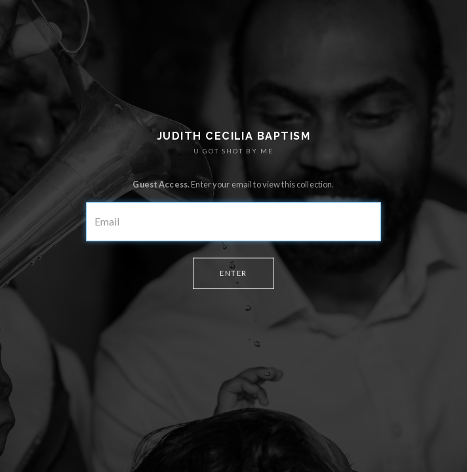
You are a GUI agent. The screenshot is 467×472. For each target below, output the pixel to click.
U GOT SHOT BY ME (233, 151)
